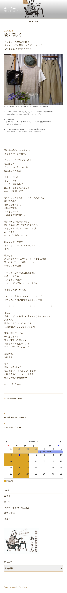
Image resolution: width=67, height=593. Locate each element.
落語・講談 (9, 513)
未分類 (7, 502)
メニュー (33, 21)
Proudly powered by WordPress (15, 587)
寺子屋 (7, 496)
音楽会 (7, 519)
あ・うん (10, 7)
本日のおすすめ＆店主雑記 (15, 398)
